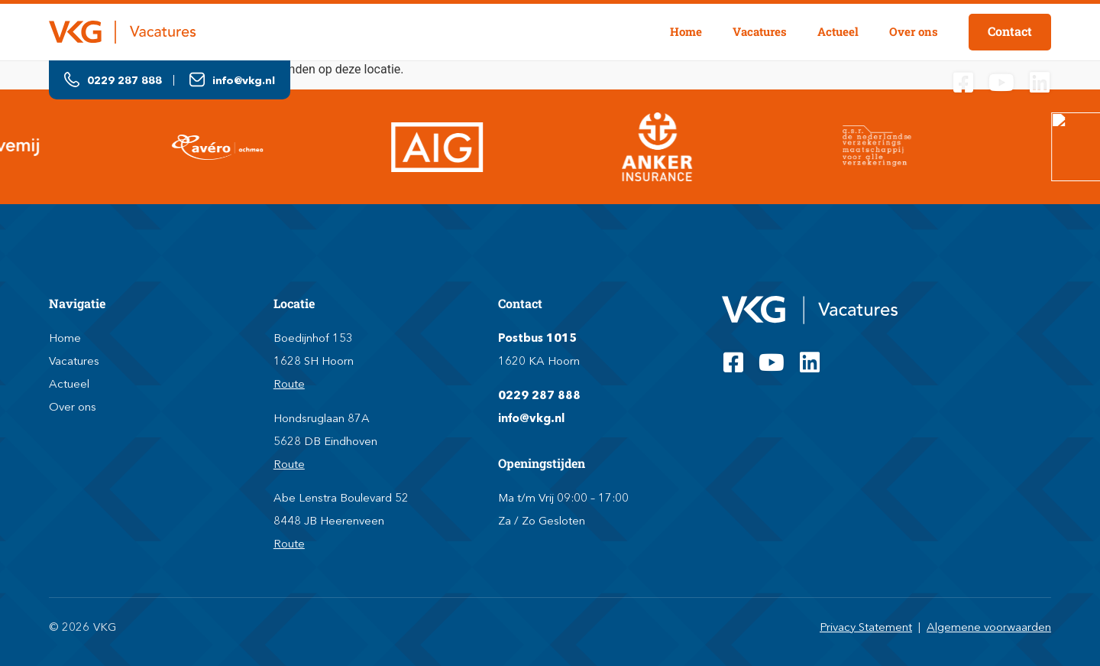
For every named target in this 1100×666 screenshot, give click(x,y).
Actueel (838, 31)
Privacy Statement (866, 626)
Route (289, 383)
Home (686, 31)
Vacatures (760, 31)
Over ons (913, 31)
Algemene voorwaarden (989, 626)
